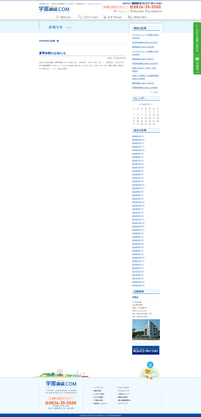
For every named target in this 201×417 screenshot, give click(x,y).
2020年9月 (136, 230)
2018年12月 (137, 258)
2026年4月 (136, 136)
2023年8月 (136, 174)
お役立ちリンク (123, 394)
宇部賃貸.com (54, 9)
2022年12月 (137, 185)
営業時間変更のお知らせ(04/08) (145, 88)
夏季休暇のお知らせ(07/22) (143, 83)
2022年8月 (136, 192)
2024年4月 (136, 164)
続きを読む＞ (63, 69)
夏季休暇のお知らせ (52, 53)
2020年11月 (137, 226)
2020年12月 (137, 223)
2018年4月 (136, 264)
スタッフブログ (123, 387)
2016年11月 (137, 285)
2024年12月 (137, 150)
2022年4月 (136, 199)
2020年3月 (136, 244)
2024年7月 (136, 160)
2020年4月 (136, 240)
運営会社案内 (138, 11)
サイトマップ (123, 403)
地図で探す (98, 391)
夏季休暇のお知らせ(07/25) (143, 47)
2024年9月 (136, 153)
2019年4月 (136, 254)
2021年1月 (136, 219)
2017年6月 (136, 275)
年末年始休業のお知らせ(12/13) (145, 42)
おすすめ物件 (98, 397)
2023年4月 (136, 181)
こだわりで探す (99, 394)
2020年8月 (136, 233)
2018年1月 (136, 268)
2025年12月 (137, 140)
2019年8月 (136, 251)
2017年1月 (136, 278)
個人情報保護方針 (155, 11)
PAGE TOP (150, 365)
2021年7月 (136, 212)
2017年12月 (137, 271)
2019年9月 (136, 247)
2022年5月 (136, 195)
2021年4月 (136, 216)
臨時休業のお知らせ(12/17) (143, 59)
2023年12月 (137, 167)
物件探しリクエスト (101, 403)
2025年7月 (136, 143)
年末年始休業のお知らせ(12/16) (145, 63)
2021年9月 (136, 209)
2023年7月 (136, 178)
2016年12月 (137, 282)
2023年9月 (136, 171)
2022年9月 (136, 188)
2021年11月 (137, 206)
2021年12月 (137, 202)
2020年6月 (136, 237)
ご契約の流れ (98, 400)
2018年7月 (136, 261)
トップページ (98, 387)
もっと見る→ (154, 92)
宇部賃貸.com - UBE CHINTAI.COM (61, 384)
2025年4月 (136, 147)
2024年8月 (136, 157)
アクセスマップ (122, 11)
